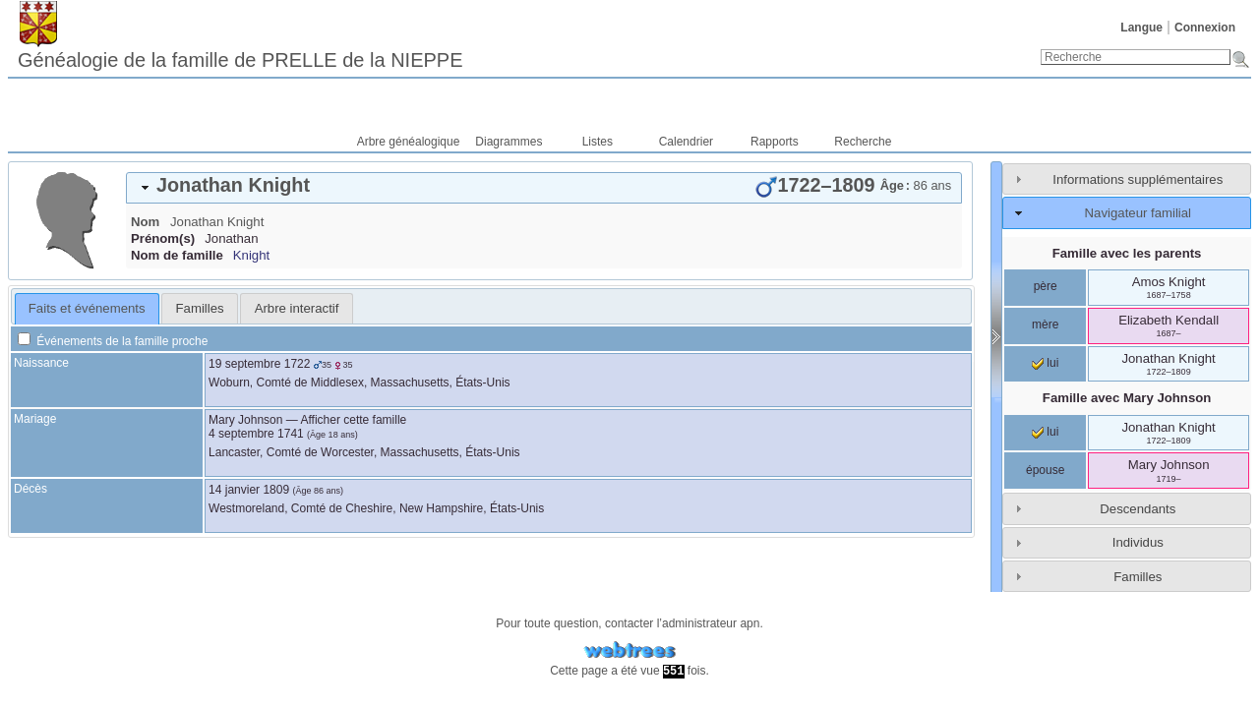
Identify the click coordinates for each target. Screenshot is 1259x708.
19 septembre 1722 (259, 364)
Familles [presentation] (200, 308)
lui (1045, 363)
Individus (1138, 542)
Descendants (1137, 509)
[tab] (544, 188)
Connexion (1204, 27)
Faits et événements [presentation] (87, 308)
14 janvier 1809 (249, 490)
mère (1045, 324)
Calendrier (686, 141)
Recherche (862, 141)
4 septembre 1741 (256, 434)
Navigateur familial (1138, 213)
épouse (1045, 470)
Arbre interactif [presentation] (297, 308)
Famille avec (1127, 397)
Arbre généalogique (408, 141)
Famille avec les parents (1127, 253)
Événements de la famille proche (113, 341)
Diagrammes (508, 141)
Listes (597, 141)
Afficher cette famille (353, 420)
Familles (1137, 576)
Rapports (774, 141)
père (1045, 286)
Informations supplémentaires (1137, 179)
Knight (251, 255)
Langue (1141, 27)
